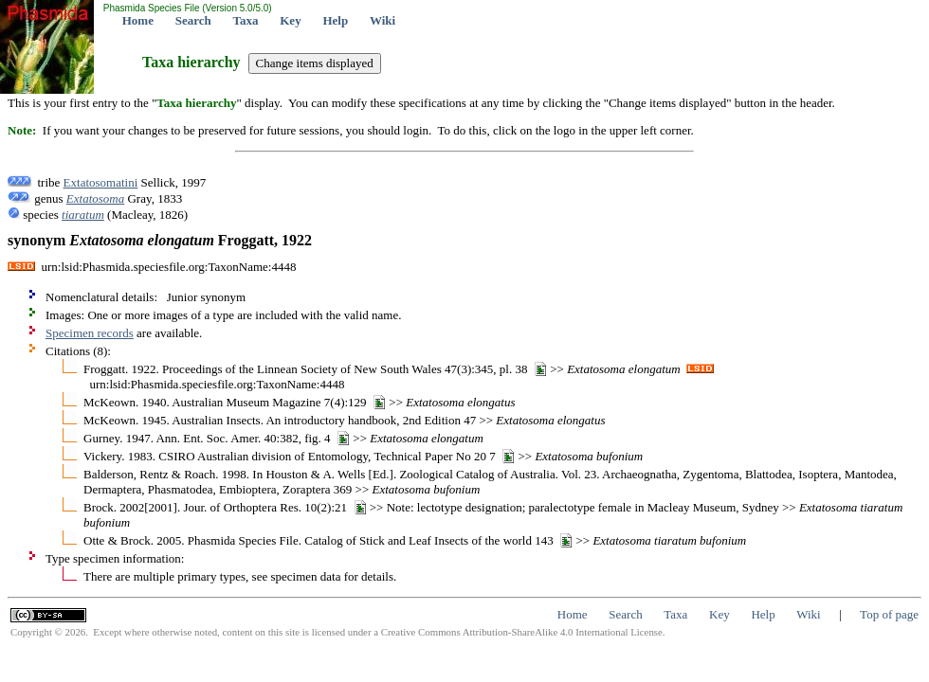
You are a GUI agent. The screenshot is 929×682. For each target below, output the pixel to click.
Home (138, 20)
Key (290, 20)
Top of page (889, 614)
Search (193, 20)
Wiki (382, 20)
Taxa (246, 20)
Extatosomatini (101, 182)
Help (335, 20)
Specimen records (90, 333)
